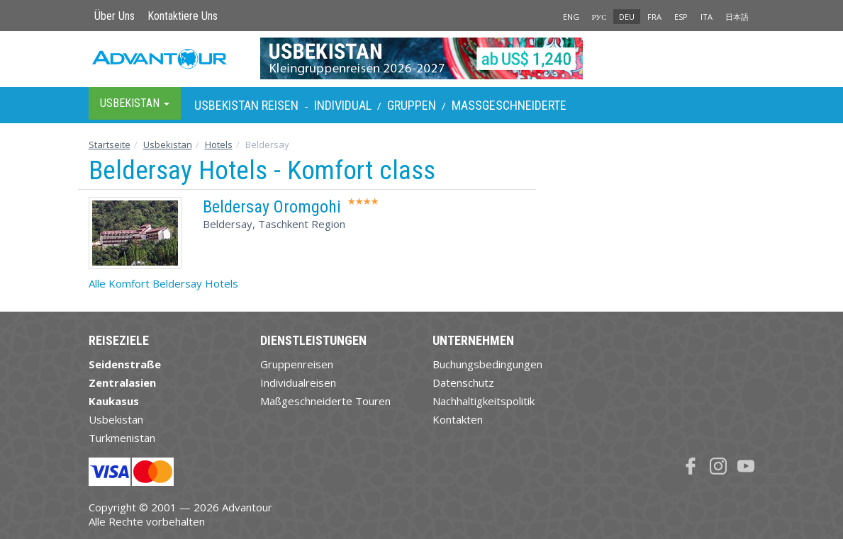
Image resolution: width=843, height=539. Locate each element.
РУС (599, 16)
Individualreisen (298, 382)
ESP (681, 16)
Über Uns (114, 16)
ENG (571, 16)
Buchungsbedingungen (487, 364)
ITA (706, 16)
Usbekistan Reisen (246, 105)
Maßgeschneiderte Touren (325, 401)
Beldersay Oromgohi (272, 207)
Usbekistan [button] (134, 103)
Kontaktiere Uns (182, 16)
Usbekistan (167, 144)
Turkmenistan (122, 438)
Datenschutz (463, 382)
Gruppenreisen (296, 364)
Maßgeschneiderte (509, 105)
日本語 (737, 16)
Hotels (219, 144)
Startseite (109, 144)
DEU (627, 16)
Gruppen (411, 105)
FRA (654, 16)
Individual (343, 105)
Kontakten (457, 419)
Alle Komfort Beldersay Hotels (163, 283)
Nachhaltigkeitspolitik (483, 401)
